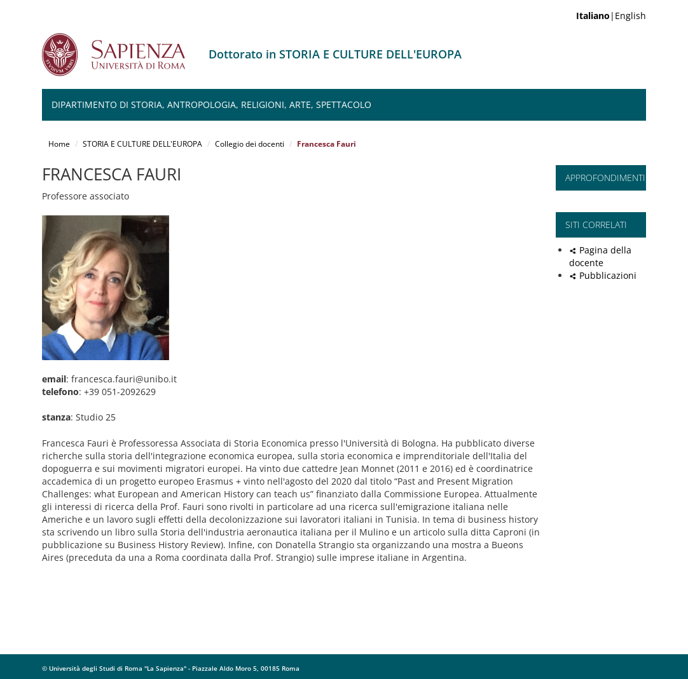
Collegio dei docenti (249, 143)
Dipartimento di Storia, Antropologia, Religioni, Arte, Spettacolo (211, 104)
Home (59, 143)
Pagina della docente (600, 256)
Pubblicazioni (607, 275)
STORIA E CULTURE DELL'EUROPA (142, 143)
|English (611, 16)
